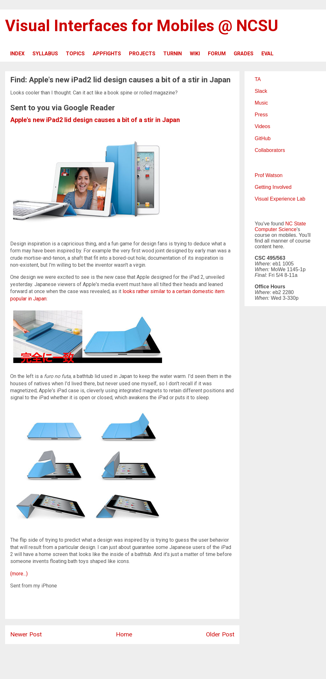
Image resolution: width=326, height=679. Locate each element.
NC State (295, 223)
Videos (262, 126)
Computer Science (276, 229)
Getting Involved (273, 187)
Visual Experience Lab (280, 199)
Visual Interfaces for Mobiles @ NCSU (141, 26)
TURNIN (172, 54)
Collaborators (270, 150)
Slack (261, 91)
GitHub (263, 138)
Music (261, 103)
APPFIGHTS (107, 54)
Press (261, 114)
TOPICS (75, 54)
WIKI (195, 54)
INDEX (17, 54)
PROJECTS (142, 54)
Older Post (220, 634)
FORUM (217, 54)
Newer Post (26, 634)
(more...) (19, 574)
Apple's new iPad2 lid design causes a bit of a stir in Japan (95, 120)
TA (258, 79)
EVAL (267, 54)
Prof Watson (268, 175)
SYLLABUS (45, 54)
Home (124, 634)
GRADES (243, 54)
